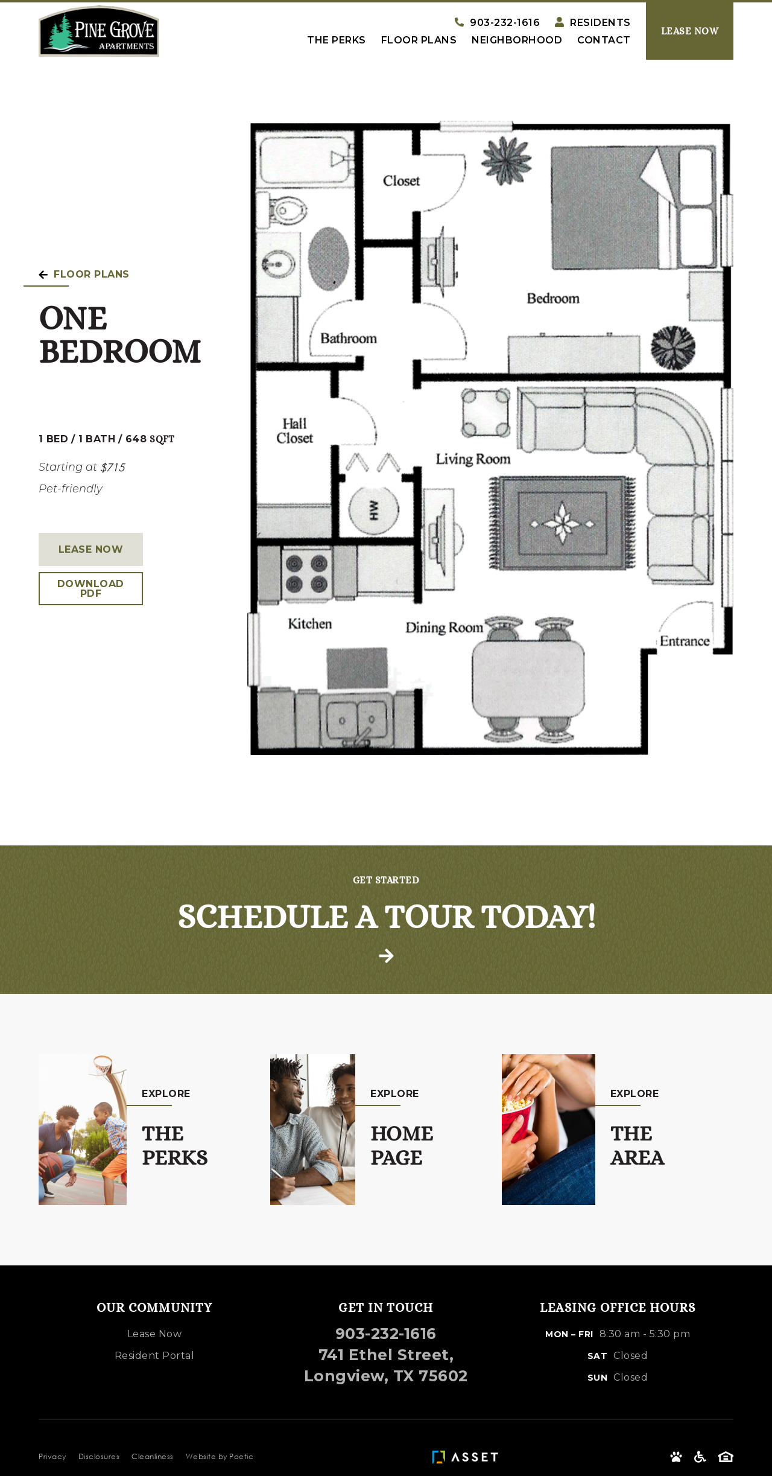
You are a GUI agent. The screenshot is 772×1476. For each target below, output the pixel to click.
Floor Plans (419, 40)
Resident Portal (155, 1355)
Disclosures (99, 1456)
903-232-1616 (386, 1334)
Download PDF (90, 588)
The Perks (336, 40)
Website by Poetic (220, 1456)
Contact (604, 40)
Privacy (52, 1456)
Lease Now (91, 549)
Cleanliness (152, 1456)
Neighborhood (517, 40)
